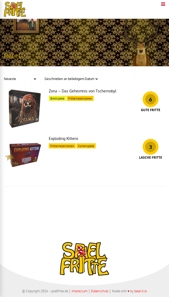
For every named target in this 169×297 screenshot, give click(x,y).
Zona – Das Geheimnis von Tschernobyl (82, 91)
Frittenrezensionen (80, 98)
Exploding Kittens (63, 138)
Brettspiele (57, 98)
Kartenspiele (86, 146)
